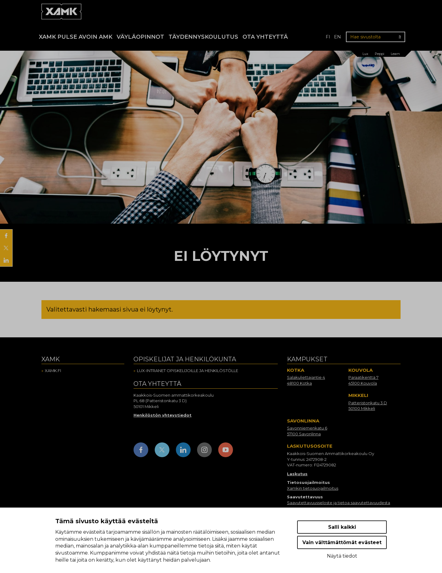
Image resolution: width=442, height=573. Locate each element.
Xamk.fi (53, 370)
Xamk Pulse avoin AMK (75, 36)
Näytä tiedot (342, 556)
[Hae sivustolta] (375, 37)
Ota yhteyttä (265, 36)
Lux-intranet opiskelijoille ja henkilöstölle (187, 370)
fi (328, 37)
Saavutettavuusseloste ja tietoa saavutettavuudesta (338, 502)
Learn (395, 54)
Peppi (379, 54)
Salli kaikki (342, 527)
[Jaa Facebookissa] (6, 236)
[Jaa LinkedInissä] (6, 260)
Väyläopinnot (140, 36)
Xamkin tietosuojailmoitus (312, 488)
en (337, 37)
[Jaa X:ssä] (6, 248)
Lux (365, 54)
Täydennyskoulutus (203, 36)
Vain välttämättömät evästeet (342, 542)
